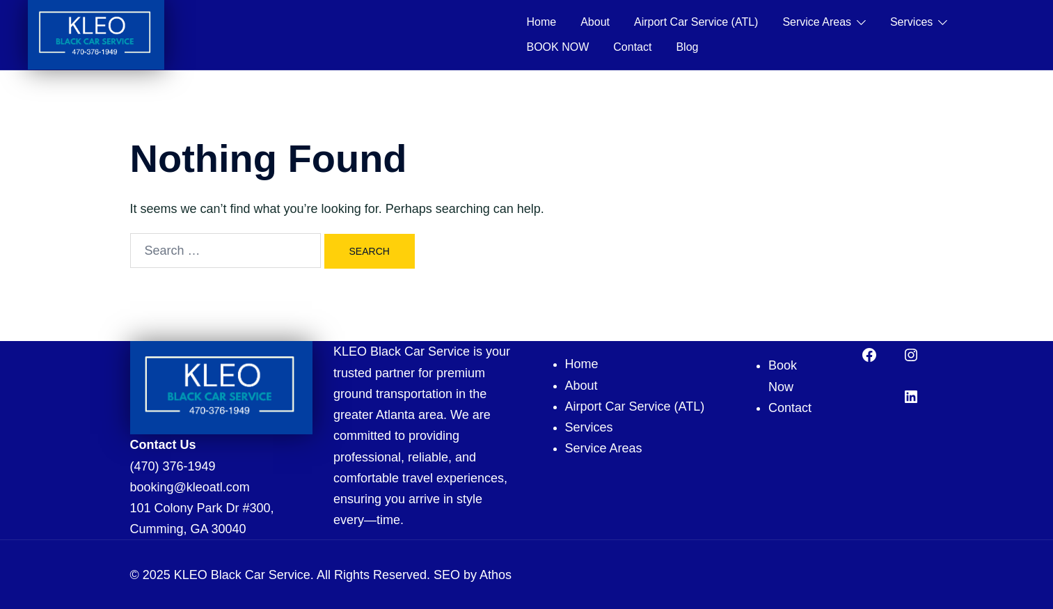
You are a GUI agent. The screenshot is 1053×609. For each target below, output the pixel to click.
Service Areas (816, 22)
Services (911, 22)
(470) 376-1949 (173, 466)
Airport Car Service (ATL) (696, 22)
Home (542, 22)
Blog (687, 47)
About (595, 22)
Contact (632, 47)
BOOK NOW (558, 47)
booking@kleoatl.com (190, 487)
